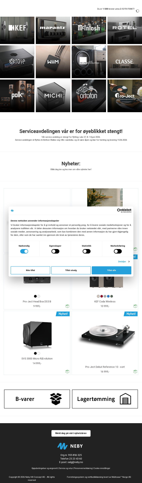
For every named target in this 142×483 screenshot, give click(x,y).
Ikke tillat (30, 270)
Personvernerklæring (83, 468)
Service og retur (66, 468)
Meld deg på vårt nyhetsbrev (71, 433)
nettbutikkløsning (95, 477)
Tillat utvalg (71, 270)
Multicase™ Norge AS (121, 477)
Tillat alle (111, 270)
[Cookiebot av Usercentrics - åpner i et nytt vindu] (119, 211)
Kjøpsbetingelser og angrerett (45, 468)
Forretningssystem (75, 477)
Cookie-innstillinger (102, 468)
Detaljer (122, 261)
